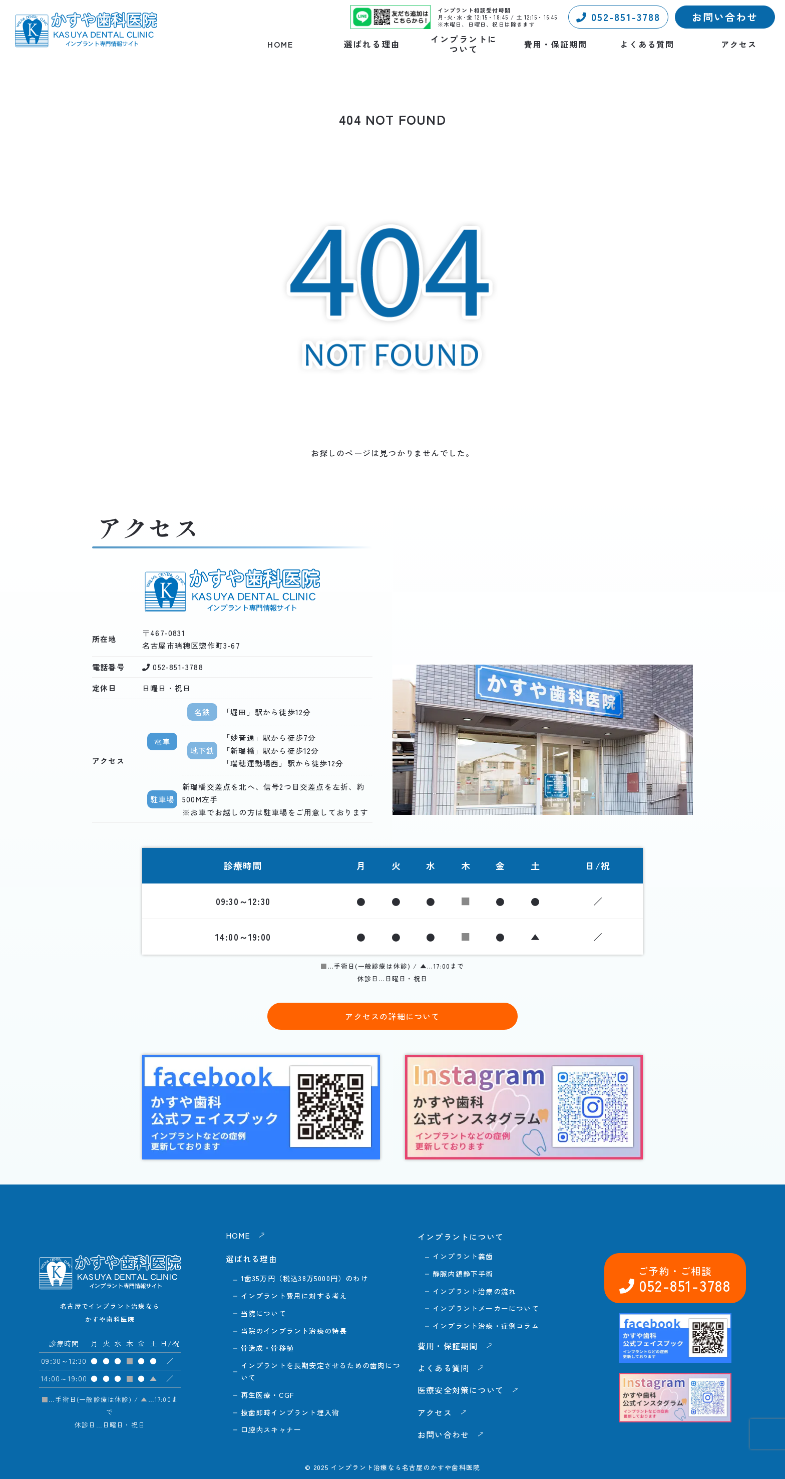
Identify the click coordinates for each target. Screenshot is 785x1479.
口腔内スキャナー (271, 1429)
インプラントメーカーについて (486, 1308)
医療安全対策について (461, 1390)
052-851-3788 (618, 17)
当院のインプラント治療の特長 (294, 1331)
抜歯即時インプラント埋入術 (290, 1412)
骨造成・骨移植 (267, 1348)
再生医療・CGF (268, 1395)
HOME (280, 44)
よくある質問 (647, 44)
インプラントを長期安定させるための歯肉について (321, 1371)
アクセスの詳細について (392, 1016)
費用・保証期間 (555, 44)
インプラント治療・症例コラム (486, 1326)
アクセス (739, 44)
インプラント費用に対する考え (294, 1296)
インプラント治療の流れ (474, 1291)
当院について (263, 1313)
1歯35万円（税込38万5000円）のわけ (304, 1278)
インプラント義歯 (463, 1256)
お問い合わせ (725, 17)
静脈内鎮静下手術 (463, 1274)
